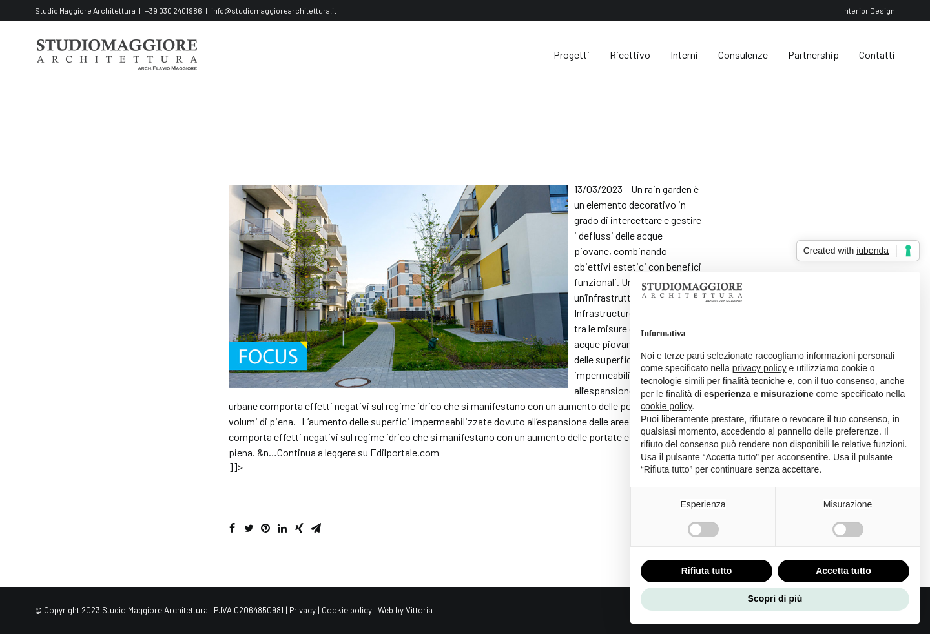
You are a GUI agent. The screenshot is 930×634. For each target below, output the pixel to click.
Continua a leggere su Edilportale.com (358, 452)
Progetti (571, 54)
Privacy (302, 610)
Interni (684, 54)
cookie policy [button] (666, 406)
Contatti (877, 54)
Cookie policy (347, 610)
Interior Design (868, 10)
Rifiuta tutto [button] (706, 571)
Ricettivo (630, 54)
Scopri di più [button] (775, 598)
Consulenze (743, 54)
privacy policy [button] (759, 368)
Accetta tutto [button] (843, 571)
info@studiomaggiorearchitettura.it (273, 10)
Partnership (813, 54)
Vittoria (419, 610)
